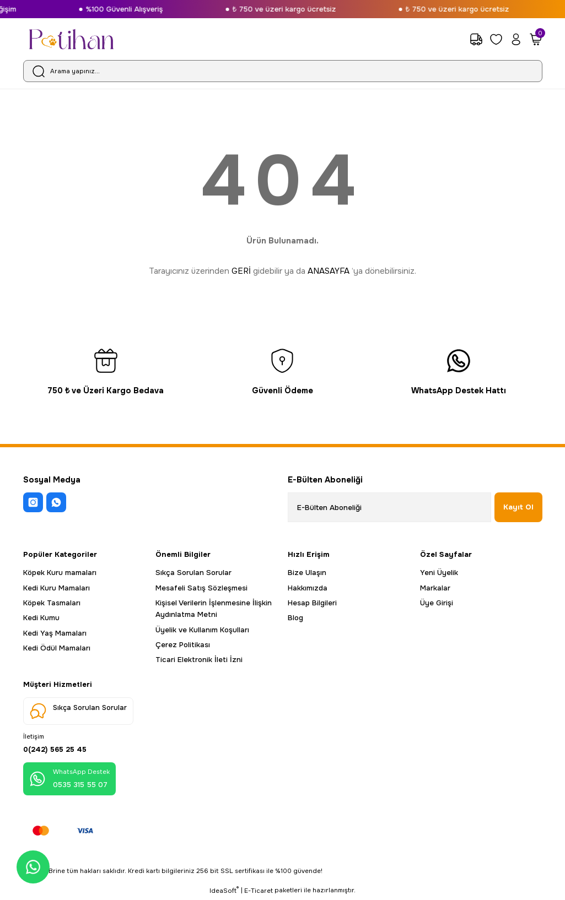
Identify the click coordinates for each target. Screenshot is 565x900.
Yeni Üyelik (439, 572)
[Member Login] (516, 39)
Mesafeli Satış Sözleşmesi (201, 588)
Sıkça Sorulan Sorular (193, 572)
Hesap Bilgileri (312, 603)
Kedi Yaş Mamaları (55, 633)
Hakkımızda (307, 588)
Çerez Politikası (182, 644)
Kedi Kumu (41, 617)
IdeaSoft (224, 892)
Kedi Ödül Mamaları (56, 648)
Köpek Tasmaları (51, 603)
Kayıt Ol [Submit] (518, 507)
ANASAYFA (328, 270)
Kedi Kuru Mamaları (56, 588)
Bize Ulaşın (307, 572)
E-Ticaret (258, 892)
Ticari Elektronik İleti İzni (199, 659)
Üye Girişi (436, 603)
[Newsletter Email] (389, 507)
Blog (295, 617)
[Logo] (71, 39)
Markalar (435, 588)
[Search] (282, 71)
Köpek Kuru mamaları (59, 572)
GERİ (241, 270)
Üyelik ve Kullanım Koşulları (202, 630)
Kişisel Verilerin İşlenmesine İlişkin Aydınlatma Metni (213, 608)
